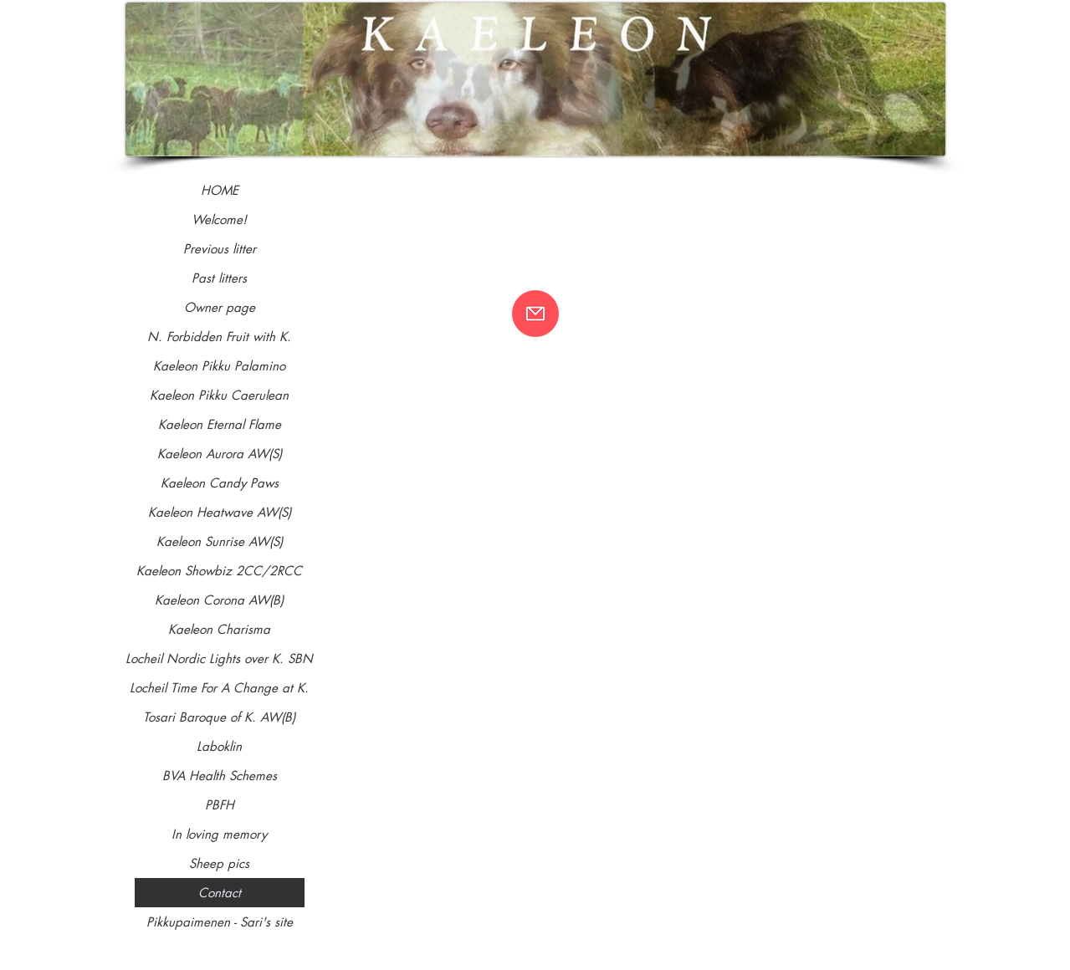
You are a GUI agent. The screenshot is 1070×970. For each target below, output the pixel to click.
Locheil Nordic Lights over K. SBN (220, 658)
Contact (219, 893)
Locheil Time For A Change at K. (220, 688)
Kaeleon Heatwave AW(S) (219, 512)
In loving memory (219, 834)
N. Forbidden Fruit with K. (219, 337)
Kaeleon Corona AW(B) (219, 600)
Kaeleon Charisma (219, 629)
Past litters (219, 278)
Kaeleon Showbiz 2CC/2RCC (219, 571)
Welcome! (219, 219)
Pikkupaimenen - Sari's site (219, 922)
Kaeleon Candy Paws (220, 483)
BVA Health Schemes (219, 776)
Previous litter (219, 249)
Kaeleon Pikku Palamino (219, 366)
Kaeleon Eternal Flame (219, 424)
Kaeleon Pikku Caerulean (219, 395)
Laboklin (219, 746)
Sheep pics (219, 863)
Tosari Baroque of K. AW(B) (219, 717)
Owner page (219, 307)
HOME (219, 190)
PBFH (219, 805)
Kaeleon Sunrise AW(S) (219, 541)
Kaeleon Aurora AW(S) (219, 454)
